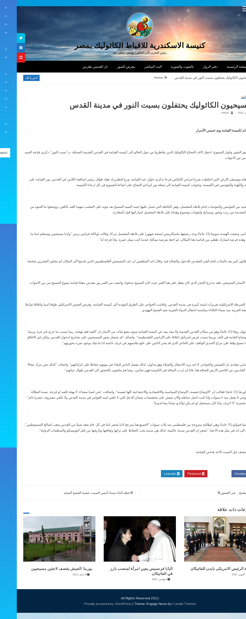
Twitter (203, 473)
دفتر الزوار (193, 66)
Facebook (226, 473)
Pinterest (179, 473)
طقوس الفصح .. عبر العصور (223, 493)
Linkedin (155, 473)
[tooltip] (4, 38)
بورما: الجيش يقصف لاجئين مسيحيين (45, 569)
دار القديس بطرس (78, 66)
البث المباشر (136, 66)
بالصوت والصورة (165, 66)
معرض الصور (109, 66)
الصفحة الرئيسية (221, 66)
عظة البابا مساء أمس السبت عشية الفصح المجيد (80, 493)
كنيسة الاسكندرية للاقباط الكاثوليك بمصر (123, 45)
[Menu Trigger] (228, 9)
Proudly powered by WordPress (91, 604)
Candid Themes (167, 604)
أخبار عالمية (230, 97)
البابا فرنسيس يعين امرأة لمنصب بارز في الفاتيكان (124, 571)
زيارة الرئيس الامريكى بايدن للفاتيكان (205, 569)
